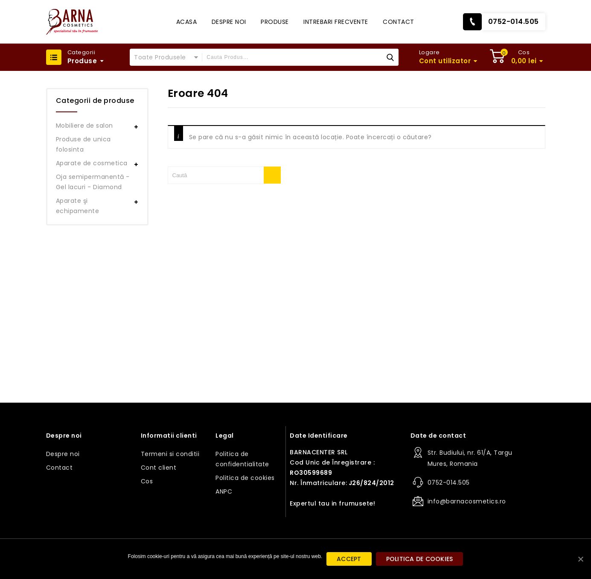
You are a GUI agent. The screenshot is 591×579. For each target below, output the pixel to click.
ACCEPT (349, 559)
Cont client (159, 467)
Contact (398, 22)
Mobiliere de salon (84, 125)
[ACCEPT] (580, 559)
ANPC (223, 491)
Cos (147, 481)
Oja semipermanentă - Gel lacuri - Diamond (93, 182)
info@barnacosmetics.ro (467, 501)
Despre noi (229, 22)
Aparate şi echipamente (77, 205)
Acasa (186, 22)
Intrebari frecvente (335, 22)
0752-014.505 (513, 21)
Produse (275, 22)
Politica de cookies (245, 478)
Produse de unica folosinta (83, 144)
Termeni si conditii (170, 454)
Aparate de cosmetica (92, 163)
